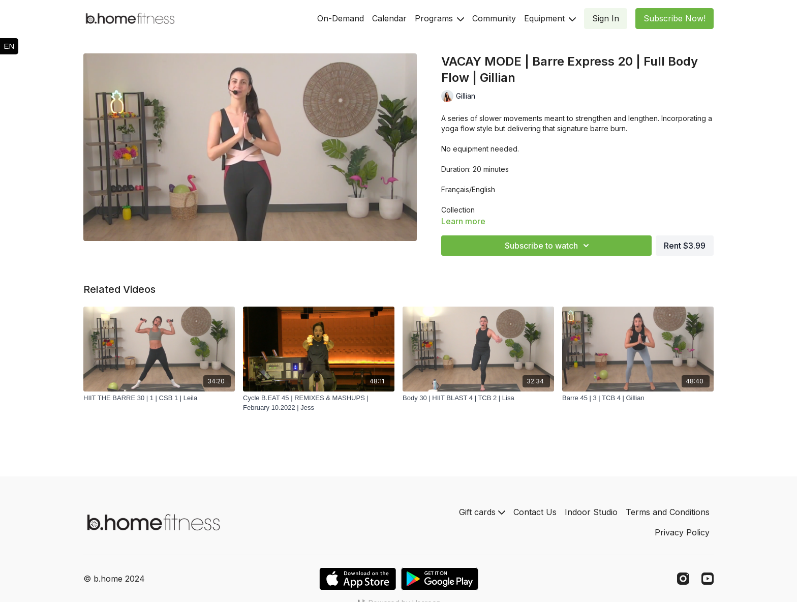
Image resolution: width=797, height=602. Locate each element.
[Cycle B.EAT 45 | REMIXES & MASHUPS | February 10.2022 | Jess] (318, 403)
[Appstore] (357, 578)
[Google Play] (440, 578)
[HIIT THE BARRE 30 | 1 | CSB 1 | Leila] (159, 398)
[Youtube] (707, 579)
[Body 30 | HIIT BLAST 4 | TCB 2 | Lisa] (478, 398)
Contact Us (535, 512)
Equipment (550, 18)
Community (494, 18)
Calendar (389, 18)
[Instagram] (683, 579)
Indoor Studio (591, 512)
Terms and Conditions (668, 512)
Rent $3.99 (685, 245)
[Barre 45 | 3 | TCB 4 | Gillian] (638, 398)
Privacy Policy (682, 532)
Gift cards (482, 512)
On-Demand (340, 18)
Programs (439, 18)
